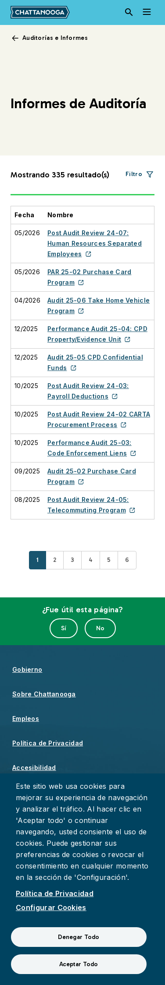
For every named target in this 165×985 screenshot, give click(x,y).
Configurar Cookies (51, 907)
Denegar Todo (78, 937)
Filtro (134, 174)
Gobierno (27, 669)
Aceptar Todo (78, 964)
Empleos (25, 718)
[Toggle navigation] (146, 12)
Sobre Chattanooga (44, 694)
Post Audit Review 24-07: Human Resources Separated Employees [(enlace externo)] (94, 243)
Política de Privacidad (47, 743)
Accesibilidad (34, 767)
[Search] (129, 12)
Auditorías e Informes (55, 38)
